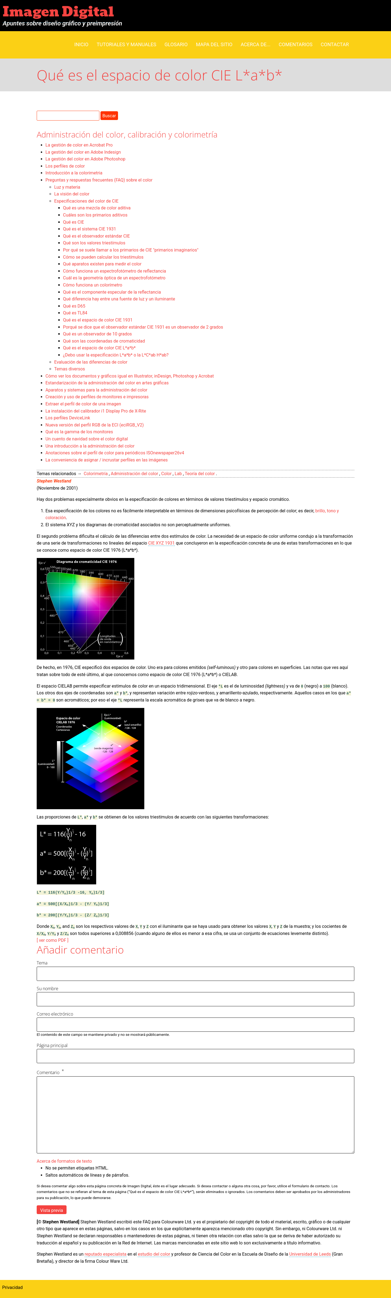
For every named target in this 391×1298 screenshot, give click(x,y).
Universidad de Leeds (310, 1254)
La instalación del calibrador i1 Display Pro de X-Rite (95, 411)
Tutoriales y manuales (126, 44)
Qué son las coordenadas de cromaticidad (104, 341)
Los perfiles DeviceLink (67, 417)
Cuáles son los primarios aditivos (95, 215)
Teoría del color (200, 473)
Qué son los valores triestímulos (94, 242)
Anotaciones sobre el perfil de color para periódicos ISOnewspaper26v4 (114, 452)
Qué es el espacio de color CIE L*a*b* (99, 347)
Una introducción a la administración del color (89, 446)
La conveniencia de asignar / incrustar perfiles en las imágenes (106, 460)
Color (166, 473)
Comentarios (295, 44)
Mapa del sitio (214, 44)
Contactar (335, 44)
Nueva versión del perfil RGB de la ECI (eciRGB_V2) (94, 425)
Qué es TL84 (75, 312)
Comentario (48, 1072)
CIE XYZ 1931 (161, 543)
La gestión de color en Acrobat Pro (79, 145)
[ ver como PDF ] (52, 940)
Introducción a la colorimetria (73, 173)
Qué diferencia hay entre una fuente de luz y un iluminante (119, 299)
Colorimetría (96, 473)
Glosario (176, 44)
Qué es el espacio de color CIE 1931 (98, 320)
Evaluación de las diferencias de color (90, 362)
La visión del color (71, 194)
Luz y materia (67, 187)
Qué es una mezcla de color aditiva (97, 208)
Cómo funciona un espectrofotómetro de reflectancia (114, 271)
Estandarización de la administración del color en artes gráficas (107, 382)
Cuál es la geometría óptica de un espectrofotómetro (114, 277)
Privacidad (12, 1287)
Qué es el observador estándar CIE (96, 236)
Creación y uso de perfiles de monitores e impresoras (97, 396)
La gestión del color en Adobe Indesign (83, 152)
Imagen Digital (58, 11)
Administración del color (134, 473)
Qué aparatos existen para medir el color (102, 264)
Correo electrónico (55, 1014)
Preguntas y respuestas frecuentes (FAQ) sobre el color (99, 180)
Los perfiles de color (65, 166)
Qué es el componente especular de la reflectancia (112, 292)
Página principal (52, 1045)
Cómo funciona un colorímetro (92, 285)
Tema (42, 963)
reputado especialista (106, 1254)
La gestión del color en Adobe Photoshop (85, 159)
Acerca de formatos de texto (64, 1161)
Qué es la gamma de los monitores (79, 431)
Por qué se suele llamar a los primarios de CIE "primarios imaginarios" (131, 250)
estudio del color (154, 1254)
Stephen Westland (54, 481)
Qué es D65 (74, 306)
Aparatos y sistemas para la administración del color (96, 390)
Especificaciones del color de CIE (86, 201)
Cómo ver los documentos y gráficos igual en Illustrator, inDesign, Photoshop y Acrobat (129, 376)
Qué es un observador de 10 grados (97, 334)
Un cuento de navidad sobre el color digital (86, 439)
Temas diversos (69, 369)
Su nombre (47, 989)
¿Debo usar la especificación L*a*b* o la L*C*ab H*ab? (116, 355)
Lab (178, 473)
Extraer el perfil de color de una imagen (83, 404)
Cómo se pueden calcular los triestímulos (103, 257)
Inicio (81, 44)
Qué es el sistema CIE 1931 (89, 229)
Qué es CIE (73, 222)
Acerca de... (256, 44)
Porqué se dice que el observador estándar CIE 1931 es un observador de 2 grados (143, 327)
